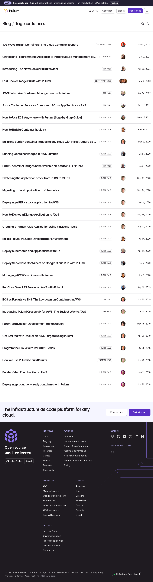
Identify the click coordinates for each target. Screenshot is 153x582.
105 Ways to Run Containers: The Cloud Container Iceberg (40, 44)
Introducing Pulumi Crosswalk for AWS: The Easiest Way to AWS (44, 311)
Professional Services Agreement (20, 576)
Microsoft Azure (51, 491)
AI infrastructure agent (75, 455)
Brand (79, 515)
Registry (47, 441)
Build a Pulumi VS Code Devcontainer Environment (35, 239)
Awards (79, 505)
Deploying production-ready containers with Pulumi (35, 384)
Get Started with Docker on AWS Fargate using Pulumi (37, 336)
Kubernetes (49, 500)
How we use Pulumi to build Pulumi (24, 360)
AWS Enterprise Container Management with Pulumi (36, 93)
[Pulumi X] (130, 436)
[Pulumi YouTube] (124, 436)
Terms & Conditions (79, 572)
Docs (45, 436)
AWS (45, 486)
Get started (135, 10)
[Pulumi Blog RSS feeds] (148, 23)
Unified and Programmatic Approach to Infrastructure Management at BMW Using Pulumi (60, 57)
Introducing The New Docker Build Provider (30, 69)
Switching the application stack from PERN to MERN (35, 178)
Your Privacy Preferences (16, 572)
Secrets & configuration (76, 446)
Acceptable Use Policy (59, 572)
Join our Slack (50, 531)
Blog (6, 23)
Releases (47, 465)
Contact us (108, 10)
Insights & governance (75, 451)
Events (46, 460)
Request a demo (51, 545)
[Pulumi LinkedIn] (136, 436)
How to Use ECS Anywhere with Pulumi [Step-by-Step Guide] (42, 117)
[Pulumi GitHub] (118, 436)
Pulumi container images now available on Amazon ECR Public (42, 166)
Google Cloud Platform (54, 496)
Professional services (54, 540)
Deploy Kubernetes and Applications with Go (31, 251)
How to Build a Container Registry (24, 129)
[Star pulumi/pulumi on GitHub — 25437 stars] (93, 10)
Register (114, 3)
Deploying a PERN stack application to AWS (30, 202)
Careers (80, 496)
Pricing (67, 465)
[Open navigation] (146, 10)
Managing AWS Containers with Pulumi (27, 275)
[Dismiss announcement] (147, 3)
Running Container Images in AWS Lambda (30, 154)
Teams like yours (51, 515)
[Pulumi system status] (126, 574)
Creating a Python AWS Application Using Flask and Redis (39, 226)
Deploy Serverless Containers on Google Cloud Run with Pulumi (43, 263)
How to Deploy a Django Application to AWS (30, 214)
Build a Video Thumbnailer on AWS (24, 372)
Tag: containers (30, 23)
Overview (68, 436)
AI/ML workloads (51, 510)
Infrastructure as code (75, 441)
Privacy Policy (97, 572)
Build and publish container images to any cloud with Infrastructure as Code (51, 142)
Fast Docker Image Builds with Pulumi (26, 81)
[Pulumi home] (12, 11)
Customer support (52, 536)
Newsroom (81, 500)
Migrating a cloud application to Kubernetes (30, 190)
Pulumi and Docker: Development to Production (33, 324)
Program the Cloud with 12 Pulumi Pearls (28, 348)
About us (80, 486)
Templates (48, 446)
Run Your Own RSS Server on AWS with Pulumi (32, 287)
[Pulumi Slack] (112, 436)
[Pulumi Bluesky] (142, 436)
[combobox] (142, 23)
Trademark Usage (38, 572)
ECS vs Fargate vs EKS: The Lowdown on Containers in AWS (41, 299)
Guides (46, 455)
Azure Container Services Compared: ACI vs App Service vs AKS (44, 105)
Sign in (121, 10)
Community (48, 470)
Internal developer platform (78, 460)
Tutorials (47, 451)
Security (80, 510)
